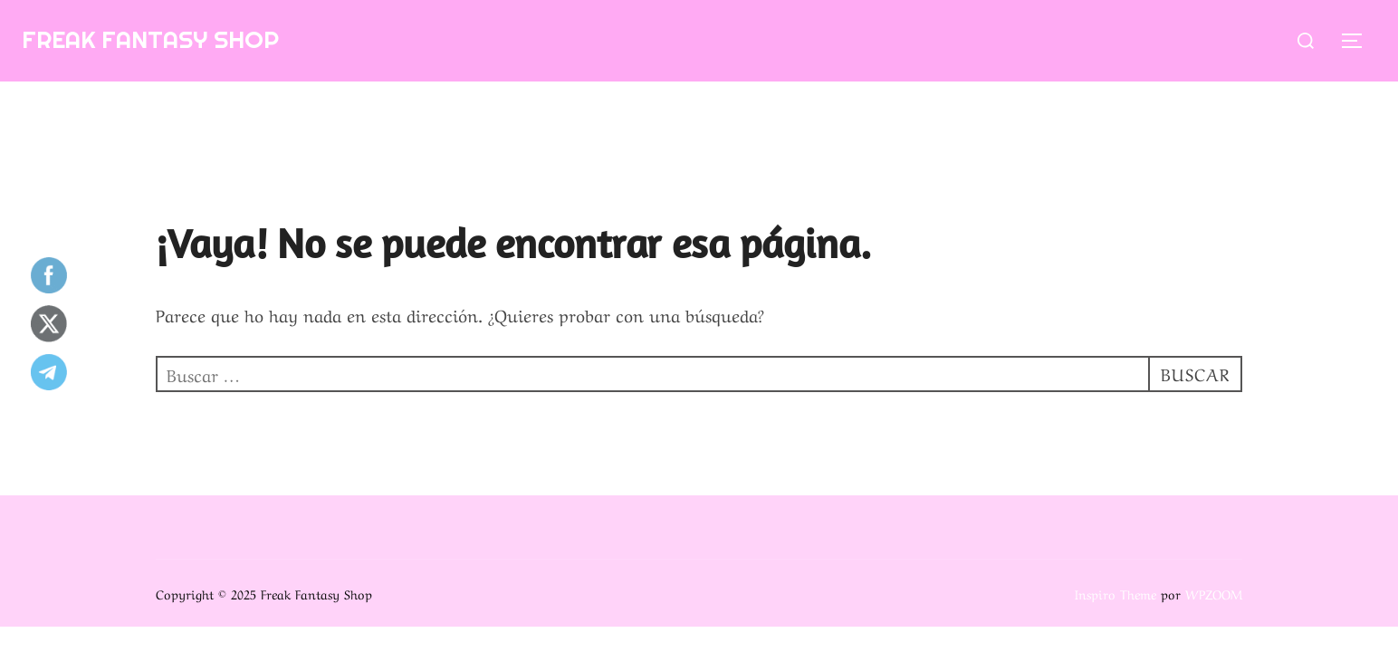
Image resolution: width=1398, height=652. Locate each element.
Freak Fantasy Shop (150, 39)
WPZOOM (1213, 593)
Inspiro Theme (1115, 593)
